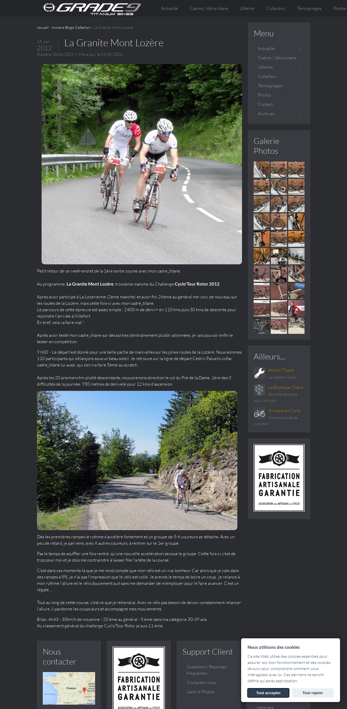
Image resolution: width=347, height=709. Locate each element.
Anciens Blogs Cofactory (71, 27)
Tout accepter (268, 693)
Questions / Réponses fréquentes (207, 560)
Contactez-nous (201, 572)
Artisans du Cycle (284, 410)
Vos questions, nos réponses (273, 594)
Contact (265, 104)
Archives (266, 113)
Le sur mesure (270, 582)
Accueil (43, 27)
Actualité (169, 8)
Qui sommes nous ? (274, 557)
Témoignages (309, 8)
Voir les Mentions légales (273, 705)
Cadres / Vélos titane (277, 57)
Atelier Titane (281, 370)
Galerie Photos (266, 146)
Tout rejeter (312, 693)
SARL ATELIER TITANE (89, 698)
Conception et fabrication (270, 569)
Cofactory (276, 8)
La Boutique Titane (285, 387)
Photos (264, 95)
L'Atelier (265, 67)
